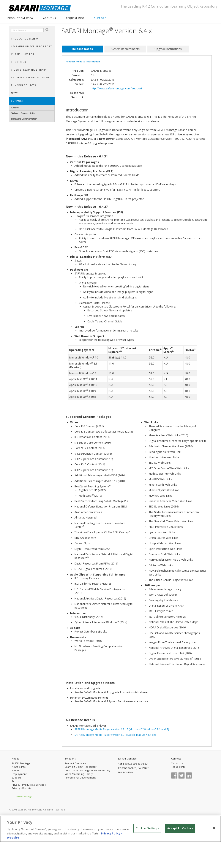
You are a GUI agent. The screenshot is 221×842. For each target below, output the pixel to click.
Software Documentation (23, 113)
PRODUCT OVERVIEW (20, 18)
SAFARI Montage (21, 763)
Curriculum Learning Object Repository (87, 770)
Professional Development (80, 777)
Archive (15, 107)
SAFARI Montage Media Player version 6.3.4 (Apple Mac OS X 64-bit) (115, 735)
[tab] (82, 49)
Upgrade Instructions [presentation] (168, 49)
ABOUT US (49, 18)
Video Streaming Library (79, 773)
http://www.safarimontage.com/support (116, 88)
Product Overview (75, 763)
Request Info (178, 766)
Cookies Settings (24, 796)
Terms (15, 781)
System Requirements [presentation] (125, 49)
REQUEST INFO (75, 18)
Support (16, 777)
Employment (19, 773)
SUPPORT (100, 18)
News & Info (19, 766)
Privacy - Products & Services (29, 784)
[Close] (214, 828)
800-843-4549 (125, 772)
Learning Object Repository (80, 766)
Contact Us (177, 763)
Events (15, 770)
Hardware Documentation (24, 118)
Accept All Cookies (180, 828)
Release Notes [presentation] (82, 49)
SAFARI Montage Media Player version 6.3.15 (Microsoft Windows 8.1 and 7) (121, 729)
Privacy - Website (22, 788)
